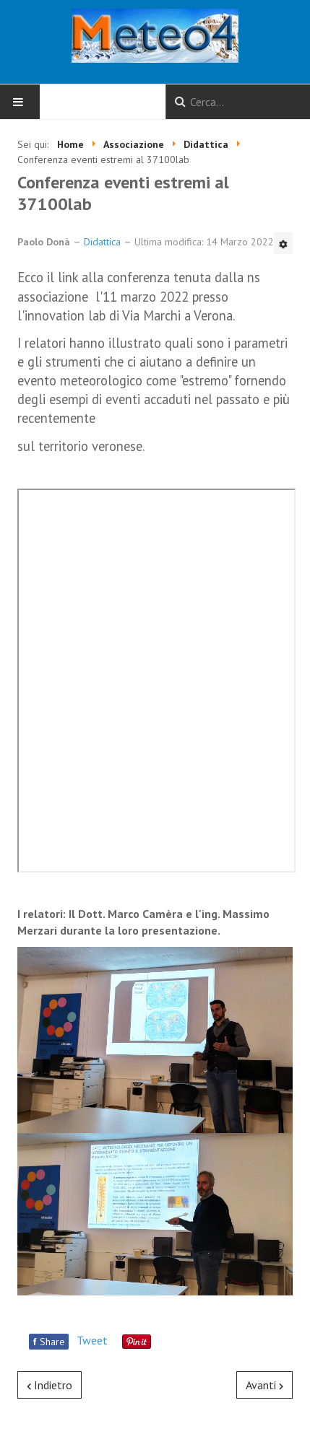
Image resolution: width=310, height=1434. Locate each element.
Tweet (92, 1340)
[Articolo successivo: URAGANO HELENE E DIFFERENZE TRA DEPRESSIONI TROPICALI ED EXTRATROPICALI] (264, 1385)
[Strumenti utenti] (283, 243)
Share (49, 1341)
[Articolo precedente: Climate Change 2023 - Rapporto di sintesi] (49, 1385)
